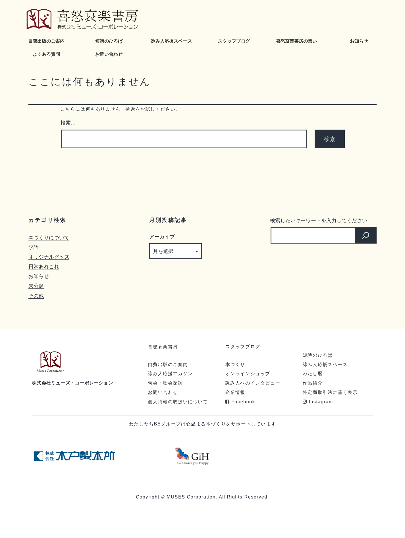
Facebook (240, 401)
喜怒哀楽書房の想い (296, 41)
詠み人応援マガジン (170, 373)
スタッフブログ (234, 41)
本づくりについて (48, 237)
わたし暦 (313, 373)
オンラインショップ (247, 373)
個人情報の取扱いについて (178, 401)
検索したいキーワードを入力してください (318, 220)
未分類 (36, 286)
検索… (68, 123)
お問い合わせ (108, 54)
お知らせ (359, 41)
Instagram (318, 401)
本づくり (235, 364)
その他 (36, 296)
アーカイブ (162, 237)
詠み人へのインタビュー (253, 383)
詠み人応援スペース (171, 41)
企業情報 (235, 392)
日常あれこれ (43, 266)
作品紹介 (313, 383)
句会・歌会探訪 (165, 383)
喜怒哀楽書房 (163, 346)
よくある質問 (46, 54)
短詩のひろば (108, 41)
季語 (33, 247)
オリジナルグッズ (48, 257)
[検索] (366, 235)
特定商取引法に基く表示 (330, 392)
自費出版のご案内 (46, 41)
